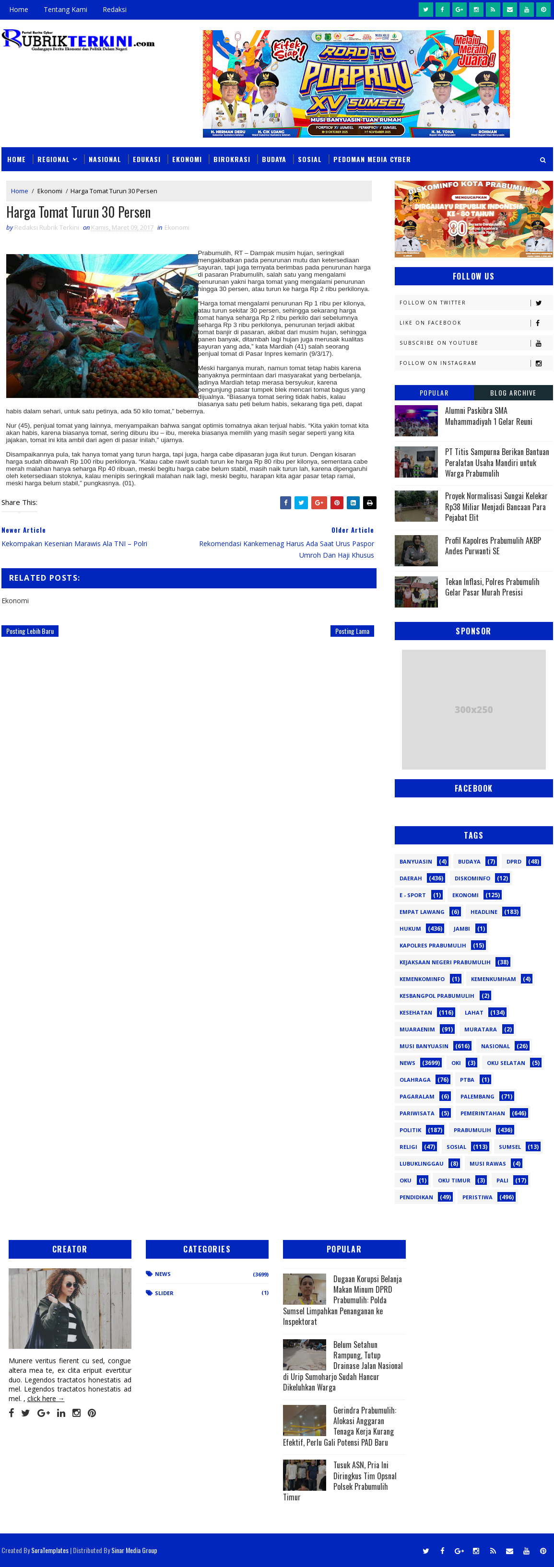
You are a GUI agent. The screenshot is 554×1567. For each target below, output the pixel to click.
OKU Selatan (506, 1062)
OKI (456, 1062)
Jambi (462, 928)
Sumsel (510, 1146)
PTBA (467, 1079)
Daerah (411, 878)
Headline (484, 911)
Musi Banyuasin (424, 1046)
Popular (434, 392)
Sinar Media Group (134, 1550)
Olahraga (415, 1079)
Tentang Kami (65, 9)
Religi (408, 1146)
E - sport (413, 895)
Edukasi (147, 159)
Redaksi (115, 9)
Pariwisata (417, 1113)
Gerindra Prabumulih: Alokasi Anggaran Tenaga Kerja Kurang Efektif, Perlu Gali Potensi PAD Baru (339, 1426)
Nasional (105, 159)
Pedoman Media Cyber (372, 159)
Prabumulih (472, 1130)
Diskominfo (472, 878)
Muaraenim (417, 1029)
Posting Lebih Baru (30, 631)
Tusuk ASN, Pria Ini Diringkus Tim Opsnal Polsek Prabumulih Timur (340, 1481)
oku (406, 1180)
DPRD (514, 861)
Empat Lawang (422, 911)
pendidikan (416, 1197)
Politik (410, 1130)
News (407, 1062)
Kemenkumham (493, 978)
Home (18, 9)
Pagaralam (417, 1096)
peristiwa (477, 1197)
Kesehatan (416, 1012)
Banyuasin (416, 861)
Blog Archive (513, 392)
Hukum (410, 928)
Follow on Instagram (476, 363)
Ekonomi (187, 159)
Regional (53, 159)
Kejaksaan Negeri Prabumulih (445, 962)
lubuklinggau (422, 1163)
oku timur (454, 1180)
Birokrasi (231, 159)
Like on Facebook (476, 323)
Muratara (480, 1029)
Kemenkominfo (422, 978)
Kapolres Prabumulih (433, 945)
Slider (164, 1293)
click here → (46, 1398)
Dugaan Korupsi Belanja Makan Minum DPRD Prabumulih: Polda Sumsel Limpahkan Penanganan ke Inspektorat (342, 1300)
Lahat (474, 1012)
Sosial (310, 159)
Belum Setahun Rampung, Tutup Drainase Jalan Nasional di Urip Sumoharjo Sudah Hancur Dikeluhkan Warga (343, 1366)
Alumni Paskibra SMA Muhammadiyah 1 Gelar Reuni (488, 416)
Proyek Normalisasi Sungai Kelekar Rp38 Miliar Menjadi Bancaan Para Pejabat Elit (496, 506)
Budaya (274, 159)
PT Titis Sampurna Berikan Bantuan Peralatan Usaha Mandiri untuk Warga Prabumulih (497, 462)
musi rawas (488, 1163)
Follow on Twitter (476, 302)
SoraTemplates (50, 1550)
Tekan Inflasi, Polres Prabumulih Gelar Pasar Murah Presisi (492, 587)
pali (502, 1180)
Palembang (477, 1096)
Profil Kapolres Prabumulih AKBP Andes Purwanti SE (493, 546)
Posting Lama (352, 631)
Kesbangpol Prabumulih (437, 995)
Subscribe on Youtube (476, 343)
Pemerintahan (482, 1113)
